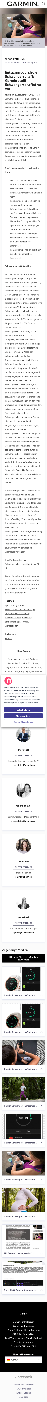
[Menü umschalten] (4, 4)
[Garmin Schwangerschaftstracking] (23, 979)
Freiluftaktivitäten (14, 609)
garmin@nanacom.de (23, 932)
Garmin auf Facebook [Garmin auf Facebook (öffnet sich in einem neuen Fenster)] (23, 1325)
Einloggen (23, 1396)
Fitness (8, 638)
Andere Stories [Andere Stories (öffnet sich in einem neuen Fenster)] (23, 1392)
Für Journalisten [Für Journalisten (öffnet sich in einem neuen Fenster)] (23, 1388)
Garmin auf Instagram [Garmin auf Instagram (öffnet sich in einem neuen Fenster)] (23, 1321)
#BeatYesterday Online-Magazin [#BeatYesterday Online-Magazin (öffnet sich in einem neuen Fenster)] (24, 1330)
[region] (23, 701)
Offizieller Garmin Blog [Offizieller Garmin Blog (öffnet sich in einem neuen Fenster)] (23, 1334)
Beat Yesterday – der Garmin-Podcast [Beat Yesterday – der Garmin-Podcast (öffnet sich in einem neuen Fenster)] (23, 1338)
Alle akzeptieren (23, 716)
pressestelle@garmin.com (23, 765)
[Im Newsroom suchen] (43, 4)
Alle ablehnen (23, 709)
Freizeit (21, 605)
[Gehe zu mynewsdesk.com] (23, 1377)
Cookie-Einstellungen (23, 722)
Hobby (14, 605)
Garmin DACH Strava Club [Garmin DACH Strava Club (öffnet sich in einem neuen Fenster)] (23, 1346)
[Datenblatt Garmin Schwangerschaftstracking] (23, 1273)
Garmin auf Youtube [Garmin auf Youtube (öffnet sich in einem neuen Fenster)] (23, 1342)
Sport (7, 605)
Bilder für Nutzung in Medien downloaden (23, 958)
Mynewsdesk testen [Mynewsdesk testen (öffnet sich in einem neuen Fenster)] (24, 1384)
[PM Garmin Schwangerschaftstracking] (23, 1237)
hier (6, 568)
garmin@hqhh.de (23, 876)
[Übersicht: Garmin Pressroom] (22, 4)
